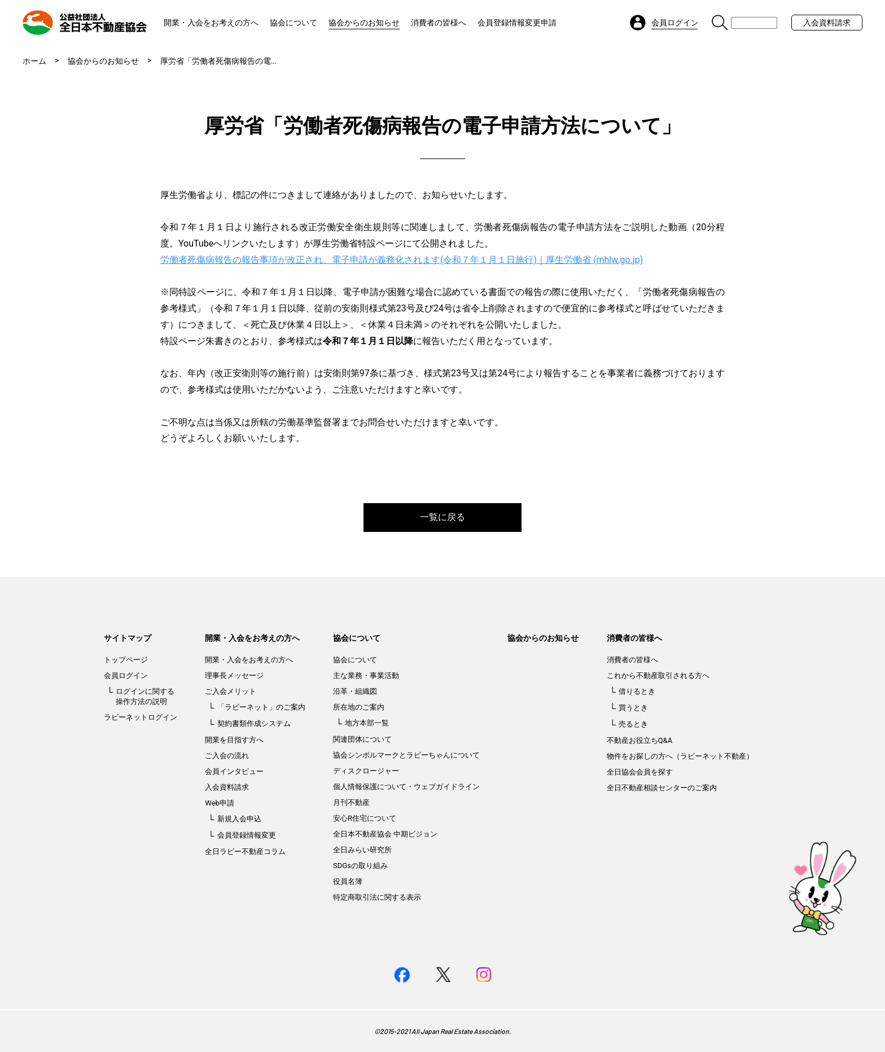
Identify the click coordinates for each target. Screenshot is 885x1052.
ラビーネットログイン (140, 717)
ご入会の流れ (227, 755)
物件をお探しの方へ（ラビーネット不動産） (680, 756)
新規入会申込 (239, 819)
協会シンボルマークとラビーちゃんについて (406, 755)
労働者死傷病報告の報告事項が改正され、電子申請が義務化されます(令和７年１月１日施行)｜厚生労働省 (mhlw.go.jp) (401, 259)
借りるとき (637, 691)
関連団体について (362, 739)
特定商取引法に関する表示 (377, 897)
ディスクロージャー (366, 771)
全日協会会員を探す (640, 772)
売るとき (633, 724)
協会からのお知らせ (364, 22)
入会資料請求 (827, 22)
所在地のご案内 (358, 707)
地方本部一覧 (367, 723)
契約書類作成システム (254, 723)
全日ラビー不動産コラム (245, 851)
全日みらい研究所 (362, 850)
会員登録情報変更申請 (517, 22)
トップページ (126, 659)
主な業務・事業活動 (366, 675)
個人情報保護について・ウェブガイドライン (406, 786)
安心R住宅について (364, 818)
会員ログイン (126, 675)
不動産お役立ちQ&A (640, 740)
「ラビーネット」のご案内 (261, 707)
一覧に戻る (442, 517)
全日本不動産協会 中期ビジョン (385, 834)
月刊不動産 (351, 802)
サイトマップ (127, 637)
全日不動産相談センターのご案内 (662, 788)
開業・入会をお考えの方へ (211, 22)
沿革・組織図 (355, 691)
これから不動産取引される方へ (658, 675)
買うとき (633, 707)
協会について (293, 22)
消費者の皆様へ (438, 22)
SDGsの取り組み (360, 865)
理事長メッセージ (234, 675)
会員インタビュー (234, 771)
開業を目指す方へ (234, 740)
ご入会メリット (230, 691)
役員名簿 (347, 881)
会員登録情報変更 (246, 835)
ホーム (34, 60)
